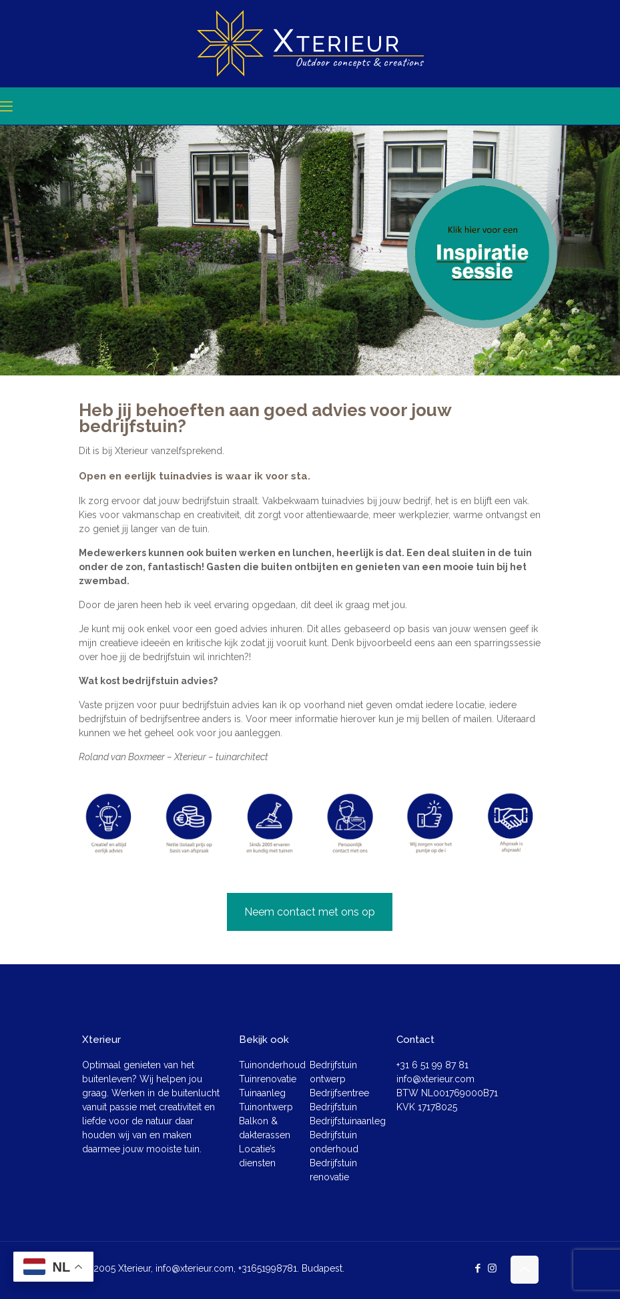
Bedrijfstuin (333, 1107)
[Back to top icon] (525, 1270)
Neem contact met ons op (309, 912)
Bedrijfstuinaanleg (348, 1121)
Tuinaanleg (262, 1093)
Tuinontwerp (266, 1107)
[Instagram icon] (492, 1268)
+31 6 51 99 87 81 (432, 1065)
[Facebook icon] (478, 1268)
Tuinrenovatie (267, 1079)
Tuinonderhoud (272, 1065)
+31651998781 (267, 1268)
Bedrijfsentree (339, 1093)
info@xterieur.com (435, 1079)
